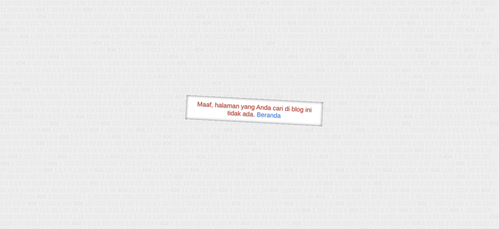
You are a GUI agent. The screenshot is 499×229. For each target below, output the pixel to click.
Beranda (269, 115)
